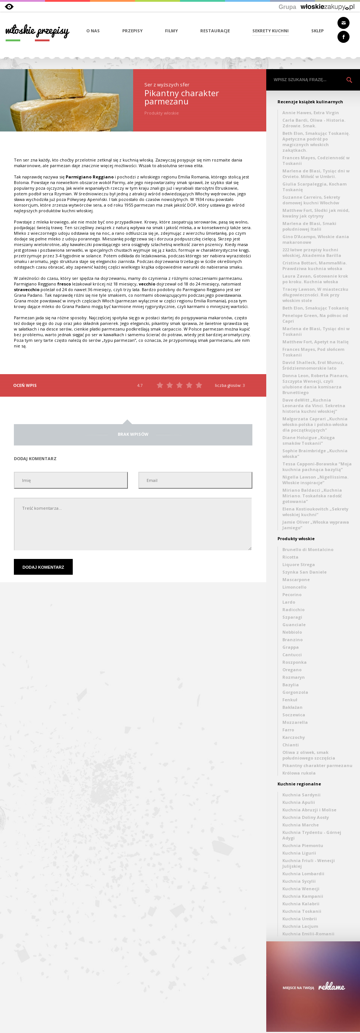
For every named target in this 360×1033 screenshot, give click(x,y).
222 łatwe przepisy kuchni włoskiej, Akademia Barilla (311, 252)
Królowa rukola (299, 773)
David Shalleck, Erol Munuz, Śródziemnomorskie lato (313, 365)
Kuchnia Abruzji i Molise (309, 810)
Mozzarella (295, 722)
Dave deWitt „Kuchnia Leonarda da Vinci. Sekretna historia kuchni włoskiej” (313, 405)
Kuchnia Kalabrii (301, 903)
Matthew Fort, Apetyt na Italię (315, 341)
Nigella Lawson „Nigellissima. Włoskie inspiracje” (315, 479)
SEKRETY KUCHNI (270, 30)
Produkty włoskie (296, 538)
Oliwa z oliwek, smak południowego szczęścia (308, 755)
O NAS (93, 30)
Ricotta (290, 557)
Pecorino (292, 594)
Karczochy (293, 737)
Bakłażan (292, 707)
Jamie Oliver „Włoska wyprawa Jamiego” (315, 524)
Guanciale (294, 624)
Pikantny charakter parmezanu (317, 765)
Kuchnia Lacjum (300, 926)
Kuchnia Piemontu (302, 845)
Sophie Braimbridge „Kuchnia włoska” (315, 453)
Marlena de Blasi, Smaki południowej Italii (309, 226)
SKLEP (317, 30)
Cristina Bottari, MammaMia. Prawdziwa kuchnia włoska (314, 265)
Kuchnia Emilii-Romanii (308, 933)
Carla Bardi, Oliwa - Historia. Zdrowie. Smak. (313, 122)
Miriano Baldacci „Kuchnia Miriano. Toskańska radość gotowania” (312, 495)
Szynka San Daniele (304, 572)
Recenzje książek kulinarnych (310, 101)
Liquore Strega (298, 564)
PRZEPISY (132, 30)
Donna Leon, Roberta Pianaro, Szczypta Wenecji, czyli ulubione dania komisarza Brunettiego (315, 384)
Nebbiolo (292, 632)
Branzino (292, 639)
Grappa (290, 647)
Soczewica (293, 714)
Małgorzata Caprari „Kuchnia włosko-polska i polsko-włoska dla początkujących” (315, 424)
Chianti (290, 745)
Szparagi (292, 617)
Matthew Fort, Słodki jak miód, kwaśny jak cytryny (316, 213)
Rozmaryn (293, 677)
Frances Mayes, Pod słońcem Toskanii (313, 352)
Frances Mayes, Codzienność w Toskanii (316, 160)
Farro (288, 729)
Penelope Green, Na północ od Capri (315, 318)
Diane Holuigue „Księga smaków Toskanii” (308, 440)
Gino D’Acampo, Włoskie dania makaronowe (315, 239)
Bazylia (290, 684)
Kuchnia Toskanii (301, 911)
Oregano (292, 669)
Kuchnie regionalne (299, 784)
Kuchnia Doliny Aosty (305, 817)
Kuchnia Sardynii (301, 794)
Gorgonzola (295, 692)
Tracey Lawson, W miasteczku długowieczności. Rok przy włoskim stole (315, 294)
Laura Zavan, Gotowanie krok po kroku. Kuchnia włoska (315, 278)
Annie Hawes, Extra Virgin (310, 112)
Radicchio (293, 609)
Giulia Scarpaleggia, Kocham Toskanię (314, 186)
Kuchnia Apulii (298, 802)
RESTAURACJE (215, 30)
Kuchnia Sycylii (299, 881)
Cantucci (292, 654)
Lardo (288, 602)
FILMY (171, 30)
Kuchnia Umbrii (299, 918)
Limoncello (294, 587)
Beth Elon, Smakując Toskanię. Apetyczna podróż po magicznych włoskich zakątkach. (316, 141)
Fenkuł (289, 699)
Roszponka (294, 662)
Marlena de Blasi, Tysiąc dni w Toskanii (316, 331)
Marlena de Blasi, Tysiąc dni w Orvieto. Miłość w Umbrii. (316, 173)
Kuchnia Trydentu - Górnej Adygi (311, 835)
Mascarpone (296, 579)
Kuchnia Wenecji (301, 888)
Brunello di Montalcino (307, 549)
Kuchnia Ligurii (299, 853)
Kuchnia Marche (300, 825)
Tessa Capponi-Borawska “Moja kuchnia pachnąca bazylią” (317, 466)
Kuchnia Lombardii (303, 873)
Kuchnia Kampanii (302, 896)
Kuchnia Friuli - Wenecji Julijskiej (308, 863)
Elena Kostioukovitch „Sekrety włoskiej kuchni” (315, 511)
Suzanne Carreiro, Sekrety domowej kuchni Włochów (311, 199)
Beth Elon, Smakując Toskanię (315, 308)
